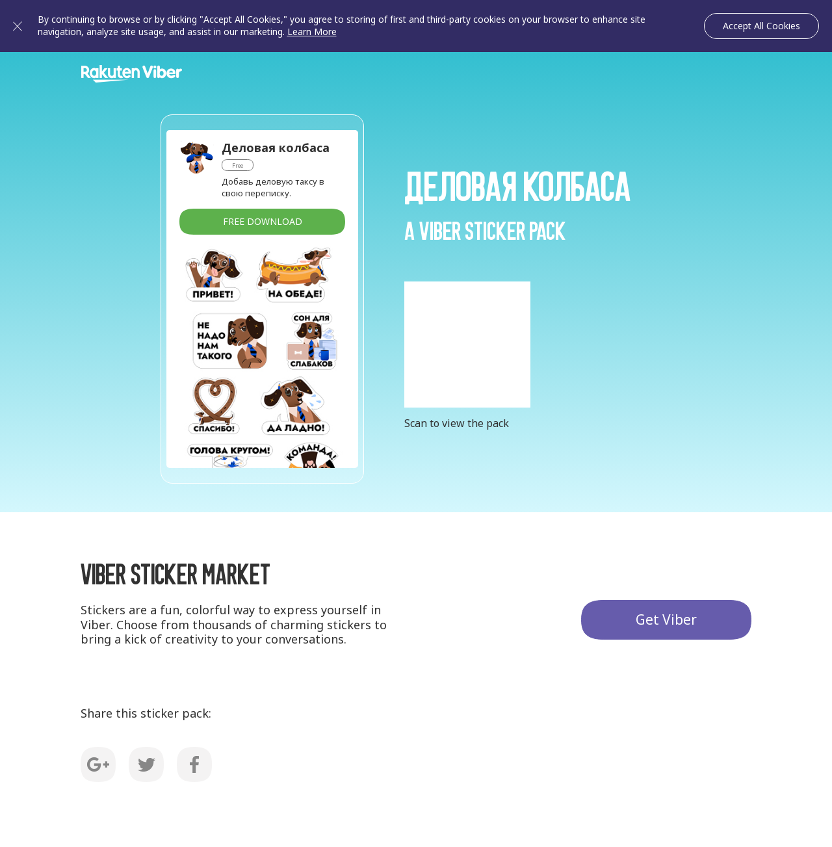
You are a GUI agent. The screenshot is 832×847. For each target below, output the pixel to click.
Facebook (194, 764)
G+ (98, 764)
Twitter (146, 764)
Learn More (312, 31)
